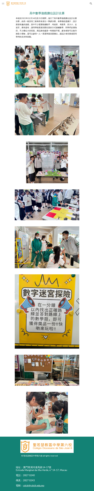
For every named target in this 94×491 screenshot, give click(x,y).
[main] (47, 24)
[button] (3, 3)
